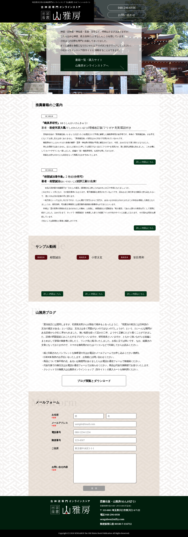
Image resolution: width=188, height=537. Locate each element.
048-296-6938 (127, 8)
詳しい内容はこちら (144, 161)
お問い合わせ (126, 15)
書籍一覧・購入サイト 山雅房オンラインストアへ (94, 63)
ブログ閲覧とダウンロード (94, 381)
